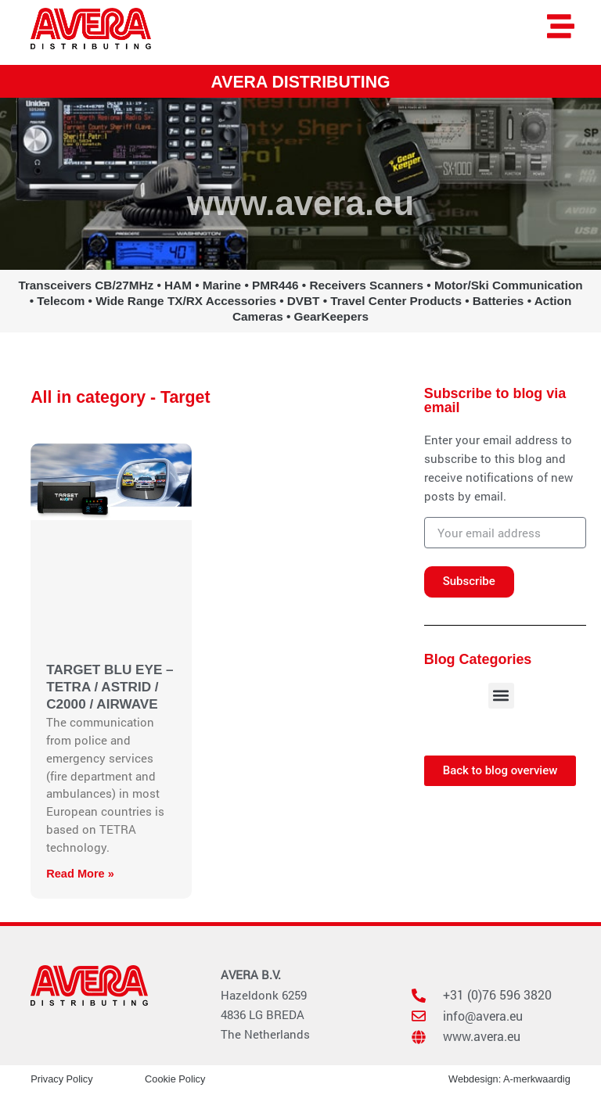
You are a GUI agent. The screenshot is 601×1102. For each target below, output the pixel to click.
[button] (501, 696)
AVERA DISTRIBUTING (300, 82)
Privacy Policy (61, 1079)
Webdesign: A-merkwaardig (509, 1079)
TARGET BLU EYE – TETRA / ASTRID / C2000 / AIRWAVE (109, 687)
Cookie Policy (175, 1079)
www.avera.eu (300, 203)
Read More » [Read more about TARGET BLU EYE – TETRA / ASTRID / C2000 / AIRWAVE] (80, 873)
